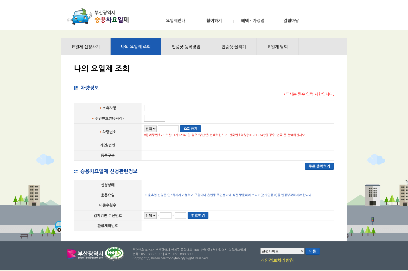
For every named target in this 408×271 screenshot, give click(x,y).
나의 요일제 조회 (136, 47)
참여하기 (214, 21)
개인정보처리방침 (277, 260)
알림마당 (291, 21)
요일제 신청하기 (85, 47)
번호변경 (198, 215)
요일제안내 (175, 21)
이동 (312, 251)
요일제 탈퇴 (277, 47)
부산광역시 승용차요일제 (99, 16)
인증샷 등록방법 (186, 47)
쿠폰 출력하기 (319, 166)
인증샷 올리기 (233, 47)
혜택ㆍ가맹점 (252, 21)
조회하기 (190, 128)
